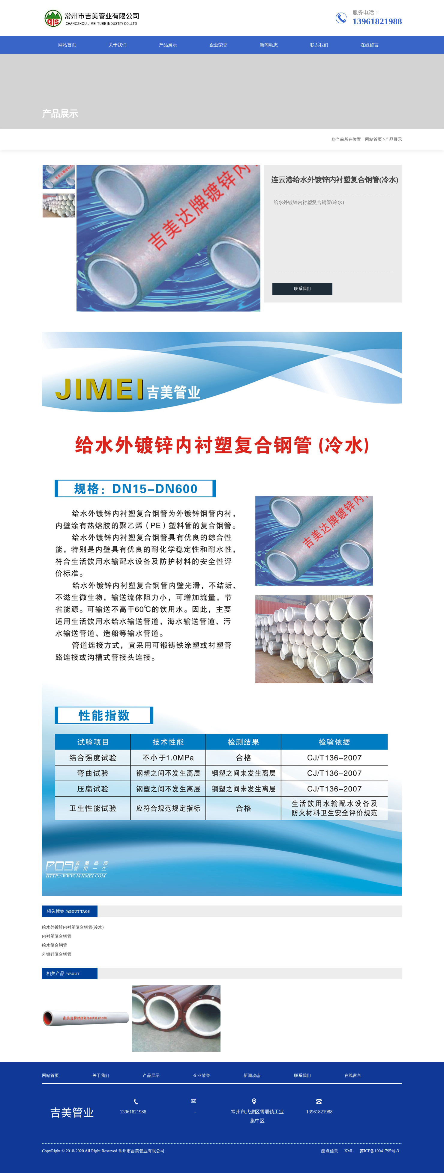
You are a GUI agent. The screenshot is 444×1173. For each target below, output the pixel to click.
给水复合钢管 (54, 945)
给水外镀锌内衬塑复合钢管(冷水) (73, 927)
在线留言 (370, 45)
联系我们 (319, 45)
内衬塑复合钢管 (56, 936)
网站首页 (67, 45)
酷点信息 (329, 1151)
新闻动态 (269, 45)
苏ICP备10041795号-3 (379, 1151)
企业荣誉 (218, 45)
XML (348, 1151)
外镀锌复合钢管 (56, 954)
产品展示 (168, 45)
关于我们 (118, 45)
